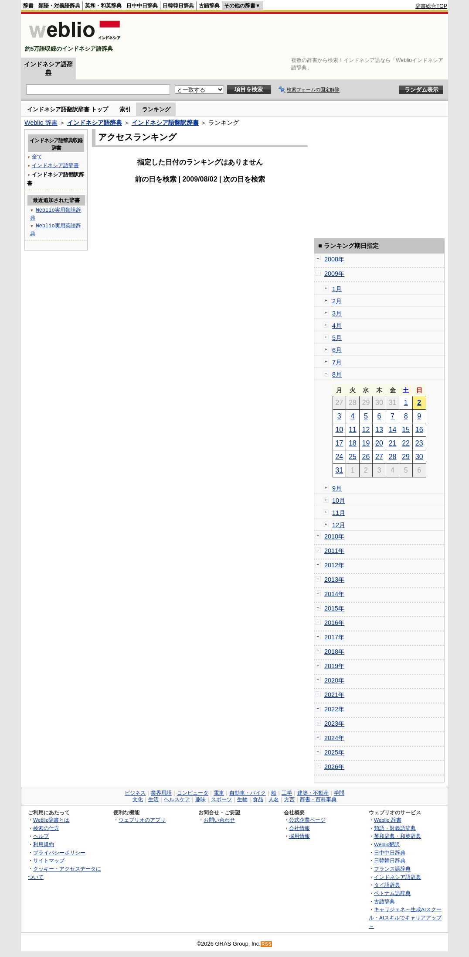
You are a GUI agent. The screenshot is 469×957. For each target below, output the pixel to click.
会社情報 (299, 828)
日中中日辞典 (142, 5)
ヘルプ (41, 836)
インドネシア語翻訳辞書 (165, 122)
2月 (337, 301)
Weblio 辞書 (41, 122)
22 (406, 443)
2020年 (334, 680)
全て (37, 156)
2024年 (334, 737)
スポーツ (221, 799)
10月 (338, 500)
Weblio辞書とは (51, 820)
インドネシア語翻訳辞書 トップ (67, 109)
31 (339, 470)
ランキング (156, 109)
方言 (289, 799)
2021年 (334, 694)
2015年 (334, 608)
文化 (138, 799)
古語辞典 (209, 5)
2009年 (334, 273)
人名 (273, 799)
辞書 (28, 5)
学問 (339, 793)
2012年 (334, 565)
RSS (267, 944)
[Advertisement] (288, 35)
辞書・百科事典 (318, 799)
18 (353, 443)
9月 (337, 488)
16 (419, 429)
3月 (337, 313)
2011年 (334, 550)
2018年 (334, 651)
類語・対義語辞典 (59, 5)
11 (353, 429)
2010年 (334, 536)
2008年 (334, 259)
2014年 (334, 593)
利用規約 (43, 844)
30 (419, 456)
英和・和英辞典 (103, 5)
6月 (337, 349)
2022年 (334, 709)
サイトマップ (49, 860)
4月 (337, 325)
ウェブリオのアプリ (142, 820)
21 (393, 443)
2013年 (334, 579)
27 (379, 456)
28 (393, 456)
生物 (242, 799)
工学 (287, 793)
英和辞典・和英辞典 (397, 836)
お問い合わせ (219, 820)
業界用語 (161, 793)
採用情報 (299, 836)
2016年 (334, 622)
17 (339, 443)
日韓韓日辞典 (178, 5)
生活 (153, 799)
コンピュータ (192, 793)
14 (393, 429)
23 (419, 443)
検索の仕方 (46, 828)
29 (406, 456)
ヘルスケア (177, 799)
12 (366, 429)
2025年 (334, 752)
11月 (338, 512)
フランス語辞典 (392, 868)
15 (406, 429)
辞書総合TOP (431, 6)
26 (366, 456)
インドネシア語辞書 (55, 165)
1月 (337, 288)
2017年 (334, 637)
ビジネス (135, 793)
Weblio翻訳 (387, 844)
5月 (337, 337)
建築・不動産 (313, 793)
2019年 (334, 665)
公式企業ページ (307, 820)
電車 (219, 793)
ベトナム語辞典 (392, 893)
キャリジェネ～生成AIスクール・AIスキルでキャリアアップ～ (405, 917)
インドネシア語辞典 (94, 122)
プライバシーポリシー (59, 852)
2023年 (334, 723)
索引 (125, 109)
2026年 (334, 766)
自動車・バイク (247, 793)
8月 (337, 374)
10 (339, 429)
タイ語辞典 (387, 885)
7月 (337, 362)
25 (353, 456)
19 (366, 443)
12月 (338, 524)
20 (379, 443)
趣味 (200, 799)
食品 (258, 799)
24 (339, 456)
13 (379, 429)
